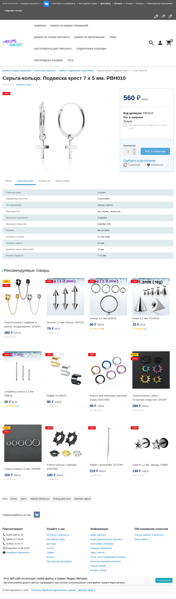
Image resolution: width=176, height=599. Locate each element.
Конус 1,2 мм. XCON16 (145, 318)
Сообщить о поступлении (139, 160)
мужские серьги (82, 498)
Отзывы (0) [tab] (44, 181)
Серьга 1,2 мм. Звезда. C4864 (150, 464)
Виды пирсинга (98, 535)
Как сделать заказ (88, 3)
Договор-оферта (86, 590)
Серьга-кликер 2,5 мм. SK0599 (22, 468)
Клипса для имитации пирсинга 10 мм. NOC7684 (108, 397)
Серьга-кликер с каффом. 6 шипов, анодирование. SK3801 (22, 324)
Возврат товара (99, 570)
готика (13, 498)
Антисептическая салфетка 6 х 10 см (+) (147, 127)
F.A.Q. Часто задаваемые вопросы (108, 557)
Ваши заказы (141, 539)
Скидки (129, 3)
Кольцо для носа (61, 498)
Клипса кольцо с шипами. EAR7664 (62, 466)
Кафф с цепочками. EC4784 (106, 464)
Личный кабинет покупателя (149, 535)
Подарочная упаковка (91, 48)
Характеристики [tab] (25, 181)
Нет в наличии (155, 151)
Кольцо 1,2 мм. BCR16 (103, 318)
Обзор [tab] (8, 181)
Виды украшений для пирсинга (106, 539)
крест (23, 498)
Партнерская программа (159, 3)
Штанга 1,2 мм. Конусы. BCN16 (65, 322)
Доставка (51, 543)
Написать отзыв (23, 85)
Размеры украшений (101, 548)
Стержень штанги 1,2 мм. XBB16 (19, 393)
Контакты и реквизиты (64, 3)
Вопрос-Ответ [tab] (62, 181)
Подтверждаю (164, 580)
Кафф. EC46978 (56, 395)
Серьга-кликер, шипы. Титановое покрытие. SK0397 (149, 397)
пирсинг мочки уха (40, 498)
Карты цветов (98, 552)
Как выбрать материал (102, 543)
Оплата (50, 548)
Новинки (40, 25)
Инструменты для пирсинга (53, 48)
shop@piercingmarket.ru (30, 4)
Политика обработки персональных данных (53, 590)
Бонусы (140, 3)
